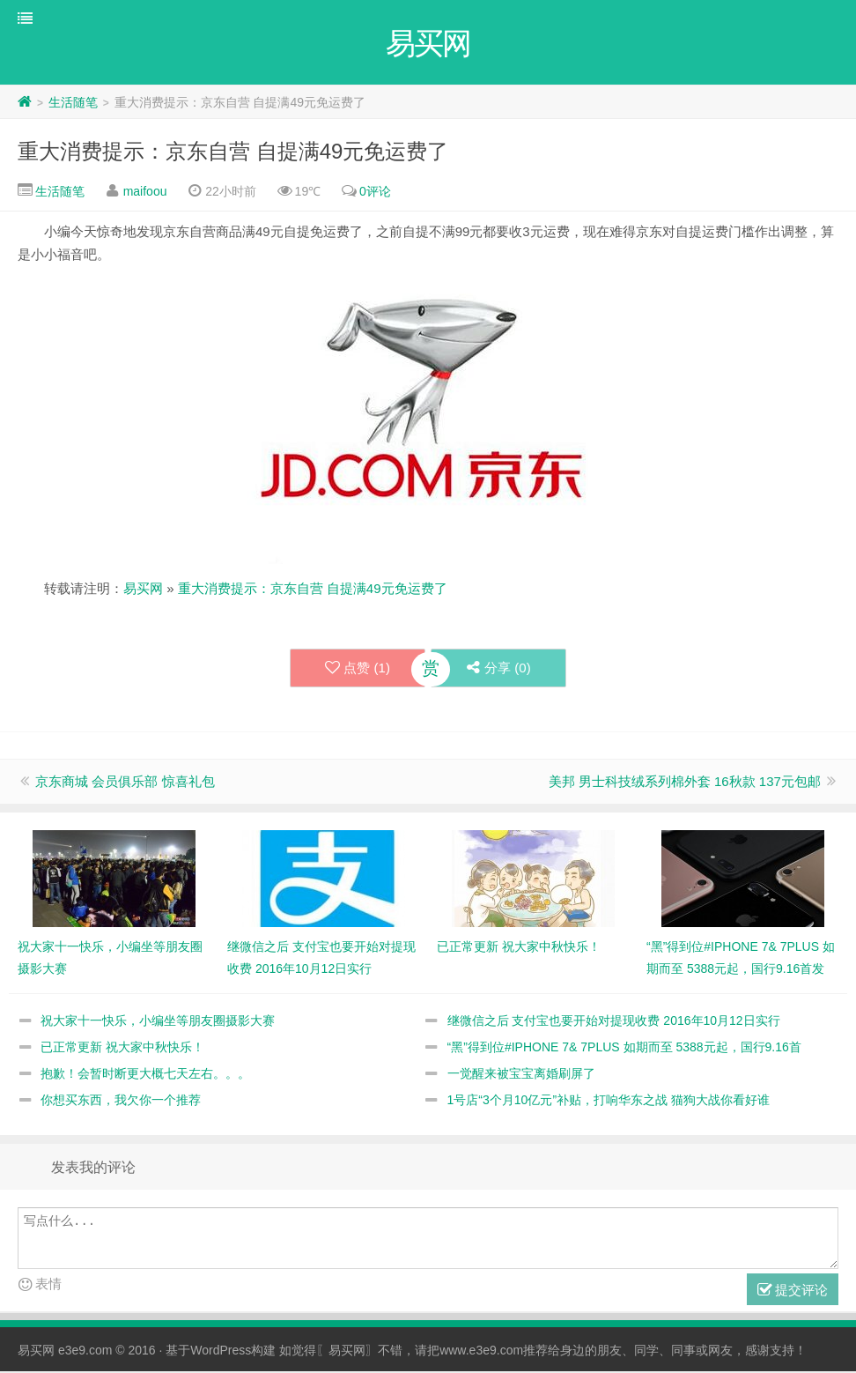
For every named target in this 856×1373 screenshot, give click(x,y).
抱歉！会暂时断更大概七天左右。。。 (145, 1075)
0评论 (375, 193)
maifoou (145, 193)
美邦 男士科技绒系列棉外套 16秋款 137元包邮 (685, 783)
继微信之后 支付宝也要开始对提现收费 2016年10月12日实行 (613, 1022)
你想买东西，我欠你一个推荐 (121, 1102)
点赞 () (356, 670)
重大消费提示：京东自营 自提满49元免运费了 (233, 153)
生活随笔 (73, 104)
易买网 (143, 590)
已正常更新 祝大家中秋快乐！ (122, 1049)
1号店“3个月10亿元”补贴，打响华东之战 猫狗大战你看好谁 (608, 1102)
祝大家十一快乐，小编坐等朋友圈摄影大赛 (158, 1022)
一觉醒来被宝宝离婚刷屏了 (521, 1075)
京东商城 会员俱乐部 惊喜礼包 (124, 783)
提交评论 (792, 1292)
